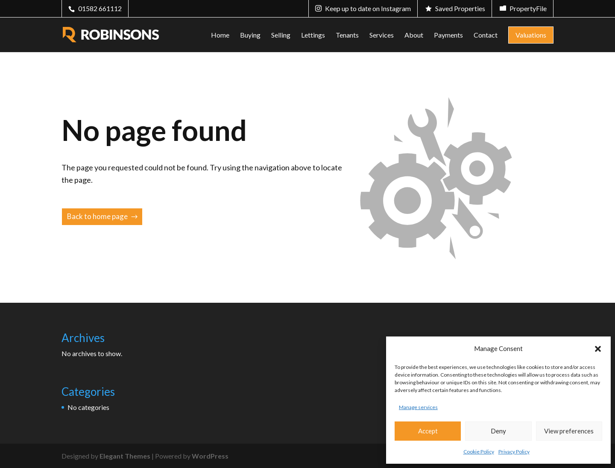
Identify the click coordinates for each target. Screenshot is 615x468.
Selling (280, 35)
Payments (448, 35)
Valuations (530, 35)
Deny (498, 431)
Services (381, 35)
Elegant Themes (125, 456)
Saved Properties (460, 8)
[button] (598, 349)
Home (220, 35)
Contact (486, 35)
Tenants (347, 35)
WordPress (210, 456)
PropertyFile (528, 8)
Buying (250, 35)
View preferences (569, 431)
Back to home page (97, 216)
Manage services (418, 407)
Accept (428, 431)
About (413, 35)
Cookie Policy (478, 451)
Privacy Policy (514, 451)
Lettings (313, 35)
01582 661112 (100, 8)
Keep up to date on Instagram (368, 8)
